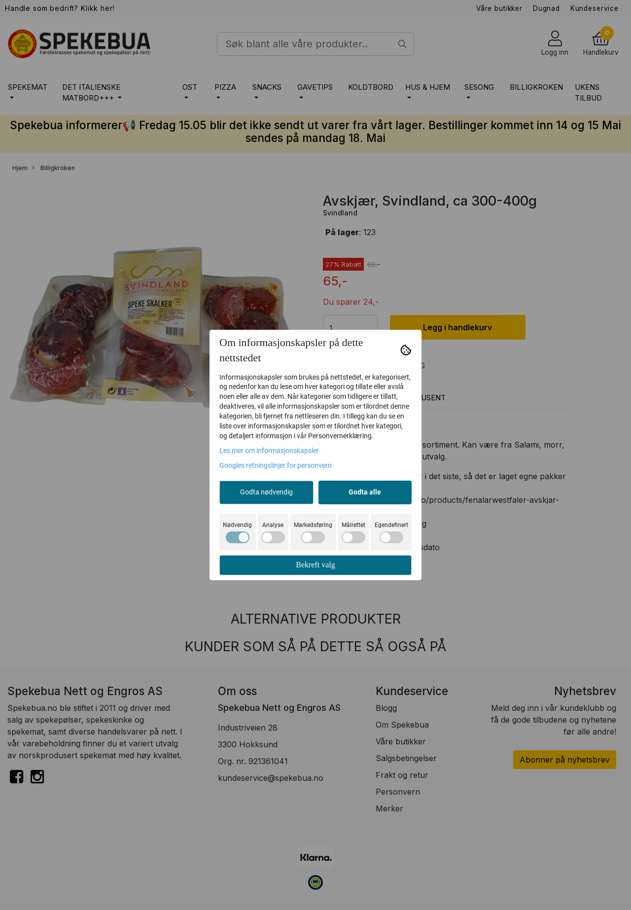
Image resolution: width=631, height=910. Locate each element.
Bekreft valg (315, 564)
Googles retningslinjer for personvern (275, 465)
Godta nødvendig (266, 492)
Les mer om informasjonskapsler (269, 451)
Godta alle (365, 492)
